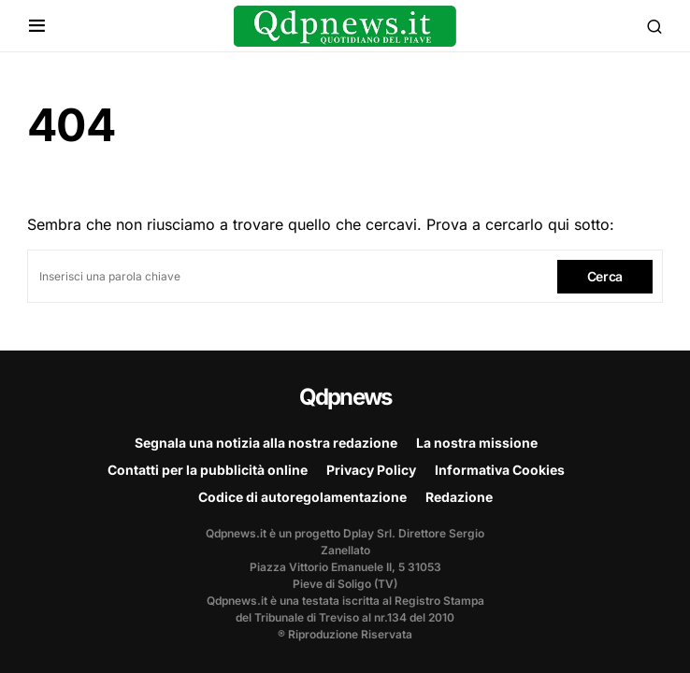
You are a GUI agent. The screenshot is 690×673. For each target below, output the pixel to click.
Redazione (459, 497)
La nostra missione (477, 443)
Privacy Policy (371, 470)
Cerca (605, 276)
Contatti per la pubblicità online (208, 470)
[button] (37, 26)
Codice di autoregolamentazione (302, 497)
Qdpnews (345, 396)
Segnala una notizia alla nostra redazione (266, 443)
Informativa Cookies (500, 470)
